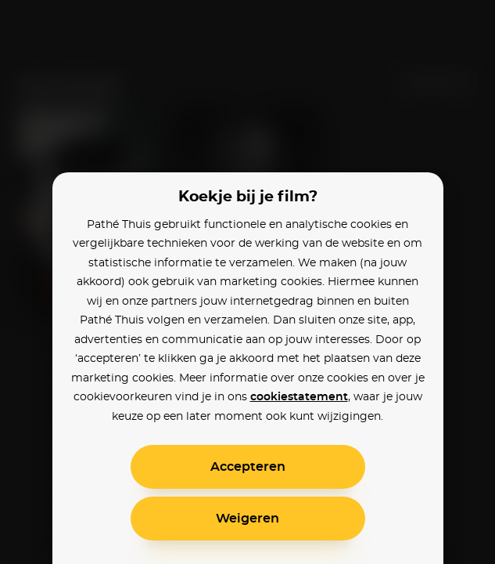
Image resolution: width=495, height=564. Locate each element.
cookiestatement (299, 397)
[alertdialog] (247, 282)
